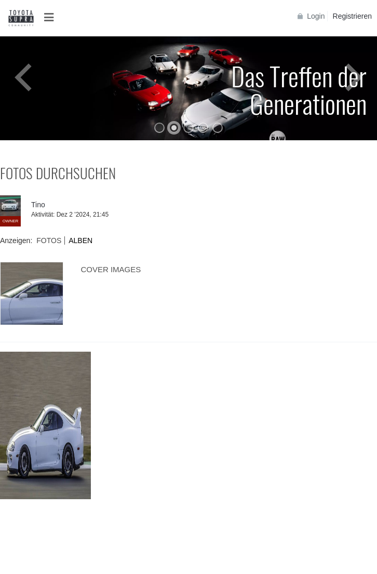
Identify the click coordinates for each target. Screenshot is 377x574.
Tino (38, 205)
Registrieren (352, 16)
